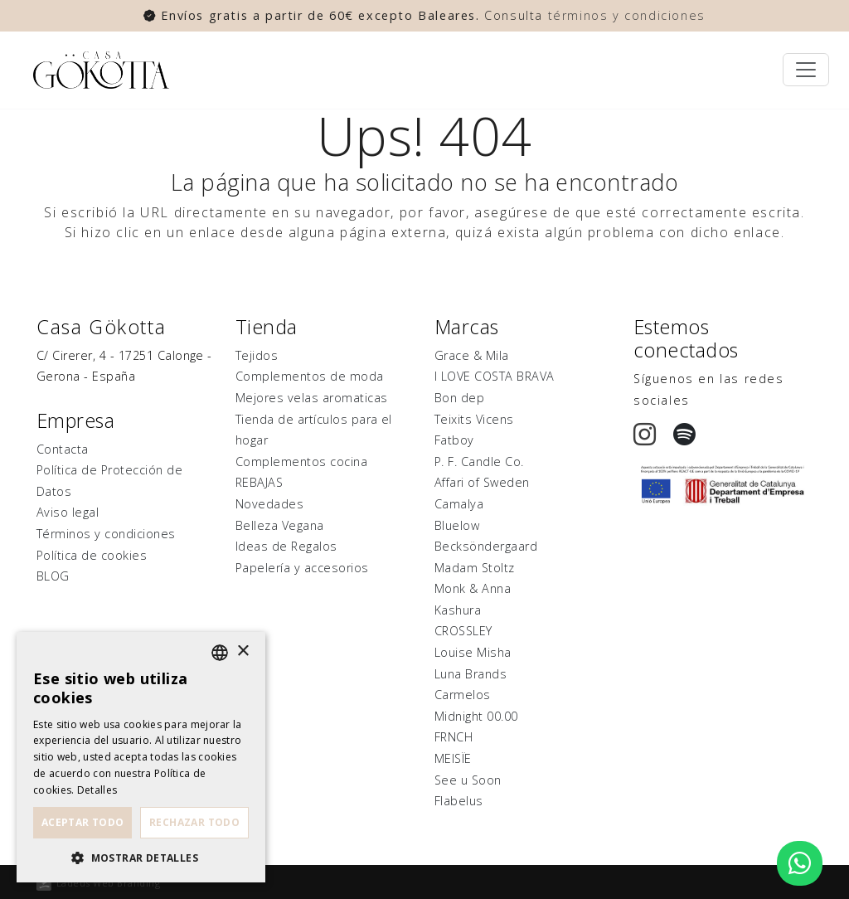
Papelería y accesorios (302, 568)
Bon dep (459, 398)
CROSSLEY (463, 631)
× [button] (242, 651)
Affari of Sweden (482, 482)
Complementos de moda (309, 376)
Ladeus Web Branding (108, 883)
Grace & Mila (471, 355)
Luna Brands (470, 674)
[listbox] (219, 652)
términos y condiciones (627, 15)
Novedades (269, 504)
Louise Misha (473, 652)
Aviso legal (67, 512)
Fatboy (454, 440)
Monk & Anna (472, 588)
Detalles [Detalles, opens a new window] (97, 790)
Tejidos (256, 355)
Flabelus (458, 801)
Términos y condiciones (106, 534)
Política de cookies (91, 555)
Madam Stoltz (474, 568)
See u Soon (468, 780)
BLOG (53, 576)
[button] (141, 857)
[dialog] (141, 757)
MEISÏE (453, 758)
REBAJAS (259, 482)
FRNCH (453, 737)
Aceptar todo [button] (82, 822)
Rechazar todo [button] (194, 822)
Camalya (458, 504)
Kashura (457, 610)
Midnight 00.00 (476, 716)
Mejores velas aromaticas (311, 398)
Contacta (62, 449)
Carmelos (462, 694)
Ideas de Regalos (286, 546)
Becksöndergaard (485, 546)
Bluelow (456, 525)
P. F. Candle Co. (479, 461)
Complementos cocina (301, 461)
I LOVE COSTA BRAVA (494, 376)
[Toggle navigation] (806, 69)
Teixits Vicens (474, 419)
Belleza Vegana (279, 525)
